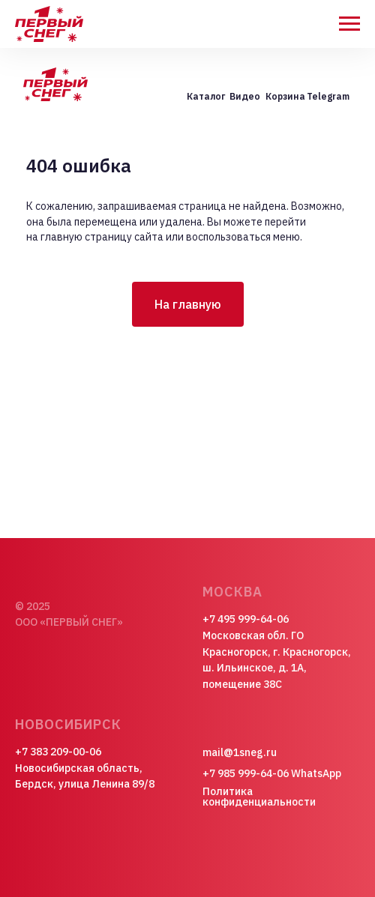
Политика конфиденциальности (259, 797)
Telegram (328, 96)
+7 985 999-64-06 (245, 773)
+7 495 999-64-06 (245, 619)
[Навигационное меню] (349, 23)
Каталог (206, 96)
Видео (245, 96)
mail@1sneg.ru (239, 752)
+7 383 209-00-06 (58, 751)
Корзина (285, 96)
